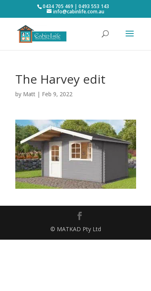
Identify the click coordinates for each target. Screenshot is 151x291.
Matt (29, 94)
